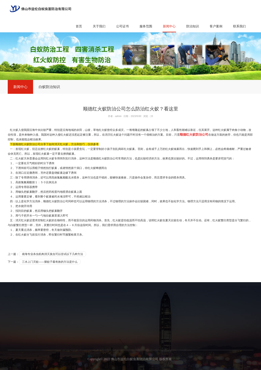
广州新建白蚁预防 (83, 365)
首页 (79, 26)
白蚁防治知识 (49, 87)
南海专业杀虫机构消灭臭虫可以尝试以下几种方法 (52, 254)
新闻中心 (169, 26)
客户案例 (216, 26)
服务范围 (146, 26)
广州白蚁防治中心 (194, 365)
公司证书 (122, 26)
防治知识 (192, 26)
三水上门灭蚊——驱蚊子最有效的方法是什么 (49, 261)
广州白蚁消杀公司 (166, 365)
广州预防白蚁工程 (138, 365)
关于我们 (99, 26)
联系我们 (239, 26)
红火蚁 (169, 148)
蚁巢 (73, 191)
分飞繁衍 (240, 220)
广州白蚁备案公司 (110, 365)
